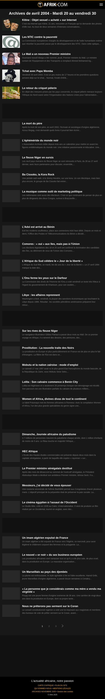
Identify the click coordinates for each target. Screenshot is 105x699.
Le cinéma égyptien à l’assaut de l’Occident (49, 502)
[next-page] (63, 626)
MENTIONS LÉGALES (62, 688)
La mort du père (32, 123)
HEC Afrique (30, 451)
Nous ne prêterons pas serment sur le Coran (50, 606)
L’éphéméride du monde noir (40, 140)
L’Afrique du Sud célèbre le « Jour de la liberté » (52, 260)
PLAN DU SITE (61, 685)
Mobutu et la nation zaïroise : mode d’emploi (50, 364)
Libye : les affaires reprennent (41, 295)
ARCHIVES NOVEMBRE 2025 (44, 692)
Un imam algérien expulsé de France (45, 537)
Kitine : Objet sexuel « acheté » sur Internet (49, 20)
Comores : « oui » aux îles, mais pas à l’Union (51, 243)
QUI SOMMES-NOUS (42, 688)
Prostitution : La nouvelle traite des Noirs (48, 347)
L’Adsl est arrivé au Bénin (38, 226)
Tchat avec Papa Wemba (37, 71)
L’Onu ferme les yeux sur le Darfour (44, 278)
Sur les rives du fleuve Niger (40, 330)
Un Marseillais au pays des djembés (44, 571)
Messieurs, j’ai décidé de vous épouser (46, 485)
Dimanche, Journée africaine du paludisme (49, 434)
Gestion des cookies (65, 692)
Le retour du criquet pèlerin (39, 88)
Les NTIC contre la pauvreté (39, 37)
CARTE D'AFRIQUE (46, 685)
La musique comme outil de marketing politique (52, 191)
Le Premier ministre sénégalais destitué (47, 468)
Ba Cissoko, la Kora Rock (38, 174)
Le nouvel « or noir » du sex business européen (52, 554)
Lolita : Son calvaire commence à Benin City (50, 381)
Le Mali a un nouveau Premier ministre (46, 54)
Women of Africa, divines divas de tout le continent (54, 398)
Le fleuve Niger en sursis (38, 157)
